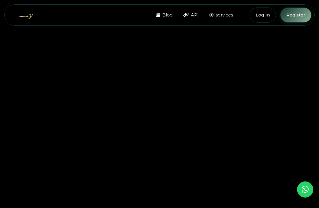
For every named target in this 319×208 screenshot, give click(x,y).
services (221, 15)
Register (295, 15)
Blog (164, 15)
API (191, 15)
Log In (263, 15)
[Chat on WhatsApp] (305, 189)
